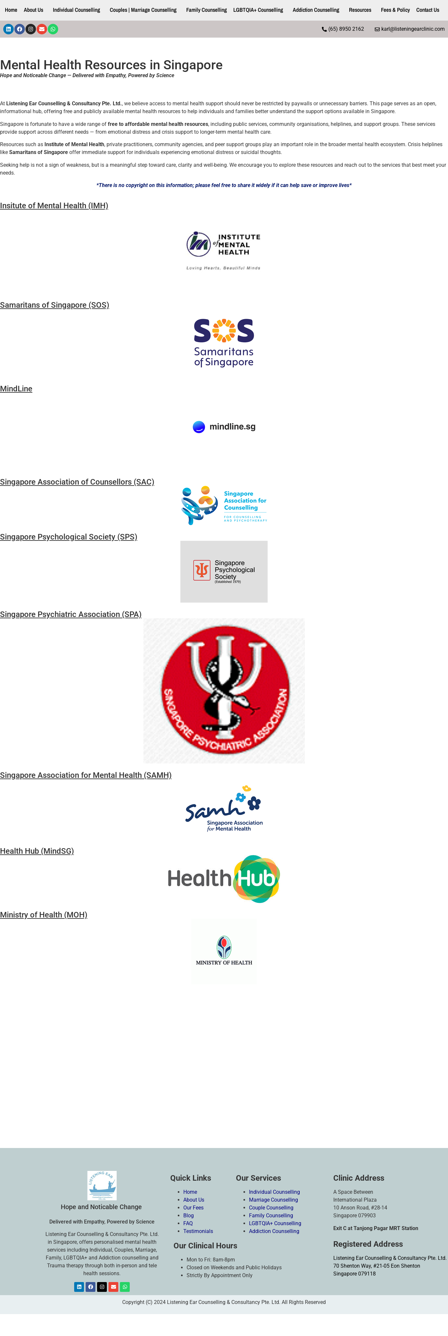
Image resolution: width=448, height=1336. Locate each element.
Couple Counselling (272, 1208)
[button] (35, 9)
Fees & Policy (395, 9)
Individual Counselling (76, 9)
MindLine (16, 388)
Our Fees (194, 1208)
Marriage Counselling (274, 1200)
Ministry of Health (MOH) (43, 914)
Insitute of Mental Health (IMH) (54, 205)
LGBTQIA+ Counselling (258, 9)
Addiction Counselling (316, 9)
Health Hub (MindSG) (37, 851)
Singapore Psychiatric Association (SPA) (70, 614)
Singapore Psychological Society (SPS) (68, 536)
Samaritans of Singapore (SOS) (54, 305)
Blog (188, 1215)
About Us (33, 9)
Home (11, 9)
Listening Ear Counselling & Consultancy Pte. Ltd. (390, 1258)
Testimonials (198, 1231)
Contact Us (427, 9)
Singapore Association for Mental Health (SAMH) (86, 775)
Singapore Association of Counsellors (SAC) (77, 482)
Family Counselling (206, 9)
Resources (360, 9)
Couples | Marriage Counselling (143, 9)
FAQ (188, 1223)
